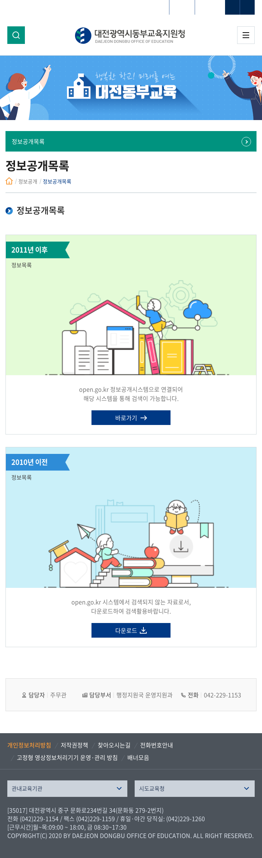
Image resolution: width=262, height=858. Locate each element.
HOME (182, 7)
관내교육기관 (27, 788)
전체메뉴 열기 (246, 35)
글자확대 (232, 7)
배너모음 (138, 757)
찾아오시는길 (114, 745)
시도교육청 (152, 788)
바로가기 (126, 417)
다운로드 (126, 630)
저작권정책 (74, 745)
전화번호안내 (156, 745)
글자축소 (247, 7)
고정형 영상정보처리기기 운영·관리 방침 (67, 757)
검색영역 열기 (16, 35)
